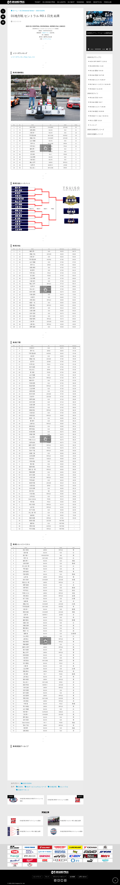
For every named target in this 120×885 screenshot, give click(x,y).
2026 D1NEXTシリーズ (95, 129)
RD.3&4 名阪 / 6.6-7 (96, 102)
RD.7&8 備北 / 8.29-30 (97, 111)
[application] (99, 43)
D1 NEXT (71, 2)
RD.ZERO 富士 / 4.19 (96, 66)
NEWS (88, 2)
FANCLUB (107, 2)
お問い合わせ (83, 876)
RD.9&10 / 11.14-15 (96, 89)
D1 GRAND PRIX (49, 2)
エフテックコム (47, 39)
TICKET (37, 2)
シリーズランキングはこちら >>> (23, 57)
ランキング (93, 125)
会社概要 (72, 876)
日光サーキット (46, 32)
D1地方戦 (53, 787)
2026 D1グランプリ (94, 57)
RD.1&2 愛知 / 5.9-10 (96, 70)
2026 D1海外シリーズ (95, 134)
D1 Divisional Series (27, 11)
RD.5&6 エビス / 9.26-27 (97, 80)
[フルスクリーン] (110, 49)
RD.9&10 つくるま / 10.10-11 (99, 116)
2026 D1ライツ (92, 93)
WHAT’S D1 (97, 2)
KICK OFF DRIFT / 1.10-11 (98, 61)
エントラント (37, 876)
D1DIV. (20, 787)
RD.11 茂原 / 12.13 (96, 120)
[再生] (89, 49)
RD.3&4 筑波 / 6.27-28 (97, 75)
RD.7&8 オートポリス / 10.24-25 (100, 84)
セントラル (64, 787)
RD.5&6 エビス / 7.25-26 (97, 107)
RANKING (80, 2)
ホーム (14, 11)
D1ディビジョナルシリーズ (36, 787)
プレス (47, 876)
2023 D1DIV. (40, 11)
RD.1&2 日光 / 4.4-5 (96, 97)
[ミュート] (107, 49)
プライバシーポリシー (59, 876)
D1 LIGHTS (61, 2)
